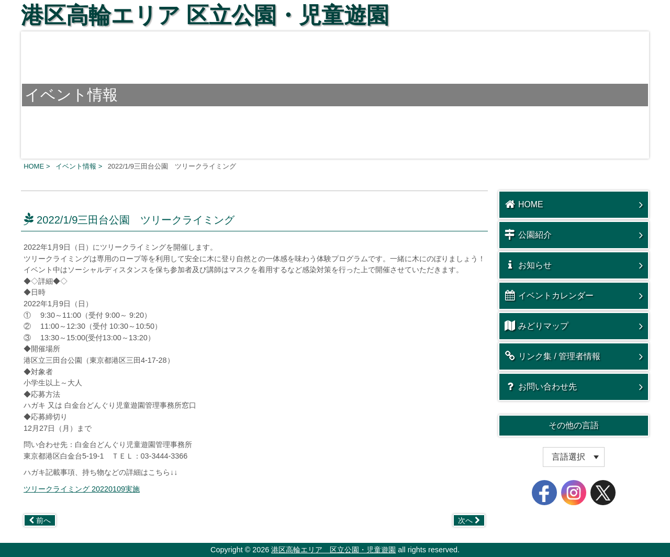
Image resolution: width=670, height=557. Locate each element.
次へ (469, 520)
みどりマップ (536, 325)
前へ (40, 520)
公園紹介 (528, 234)
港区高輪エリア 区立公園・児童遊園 (205, 15)
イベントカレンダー (549, 295)
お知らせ (528, 265)
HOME (524, 204)
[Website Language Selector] (574, 457)
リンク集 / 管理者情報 (552, 356)
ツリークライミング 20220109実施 (82, 489)
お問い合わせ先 (541, 386)
